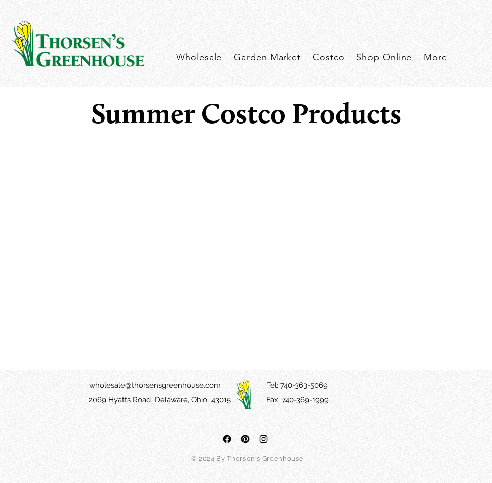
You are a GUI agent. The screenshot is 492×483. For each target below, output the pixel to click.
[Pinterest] (245, 439)
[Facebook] (227, 439)
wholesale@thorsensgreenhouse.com (155, 385)
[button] (435, 57)
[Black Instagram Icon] (263, 439)
